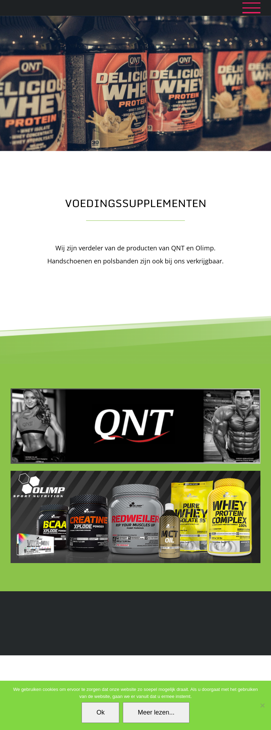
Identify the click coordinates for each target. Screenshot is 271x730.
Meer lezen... (156, 712)
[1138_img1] (135, 473)
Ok (100, 712)
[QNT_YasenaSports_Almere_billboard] (135, 390)
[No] (262, 705)
